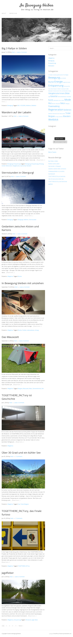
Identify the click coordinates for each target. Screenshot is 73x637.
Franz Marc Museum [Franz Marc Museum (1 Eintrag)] (52, 88)
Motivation (51, 65)
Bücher (20, 276)
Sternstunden (32, 219)
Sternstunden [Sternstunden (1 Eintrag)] (62, 113)
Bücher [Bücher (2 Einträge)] (51, 82)
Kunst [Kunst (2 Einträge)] (50, 100)
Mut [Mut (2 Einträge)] (50, 103)
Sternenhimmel (37, 388)
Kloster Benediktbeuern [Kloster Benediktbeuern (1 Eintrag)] (62, 96)
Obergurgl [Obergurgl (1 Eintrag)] (67, 103)
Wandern (28, 166)
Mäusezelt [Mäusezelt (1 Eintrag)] (58, 103)
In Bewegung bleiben (36, 5)
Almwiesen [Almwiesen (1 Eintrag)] (50, 74)
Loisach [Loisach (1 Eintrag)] (62, 100)
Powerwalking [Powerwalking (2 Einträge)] (54, 106)
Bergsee (20, 388)
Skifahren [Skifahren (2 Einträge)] (67, 110)
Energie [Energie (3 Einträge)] (58, 81)
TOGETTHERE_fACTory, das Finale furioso (57, 181)
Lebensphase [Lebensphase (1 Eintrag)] (55, 100)
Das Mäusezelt (10, 337)
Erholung (41, 164)
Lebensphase (30, 330)
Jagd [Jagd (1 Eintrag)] (49, 96)
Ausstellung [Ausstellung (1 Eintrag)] (55, 74)
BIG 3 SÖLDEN (21, 105)
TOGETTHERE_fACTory (24, 566)
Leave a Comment (22, 52)
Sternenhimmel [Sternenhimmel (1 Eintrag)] (56, 113)
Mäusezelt (25, 388)
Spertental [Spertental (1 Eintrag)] (50, 113)
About (4, 13)
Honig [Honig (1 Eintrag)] (69, 90)
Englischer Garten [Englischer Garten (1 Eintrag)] (66, 82)
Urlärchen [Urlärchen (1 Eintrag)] (61, 116)
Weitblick (33, 105)
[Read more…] (41, 160)
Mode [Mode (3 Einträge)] (68, 99)
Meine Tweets (52, 152)
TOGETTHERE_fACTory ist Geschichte (56, 176)
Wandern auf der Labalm (16, 112)
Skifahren (28, 105)
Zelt (42, 388)
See (19, 504)
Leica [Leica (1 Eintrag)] (60, 100)
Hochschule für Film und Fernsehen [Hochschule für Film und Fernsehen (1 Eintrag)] (60, 90)
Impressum (13, 13)
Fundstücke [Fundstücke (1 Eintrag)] (63, 88)
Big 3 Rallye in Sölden (14, 48)
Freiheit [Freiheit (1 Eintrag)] (59, 88)
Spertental (23, 166)
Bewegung (10, 105)
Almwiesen (28, 620)
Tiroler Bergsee (25, 504)
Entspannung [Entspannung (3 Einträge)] (55, 85)
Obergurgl (20, 219)
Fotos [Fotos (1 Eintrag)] (69, 86)
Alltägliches (10, 276)
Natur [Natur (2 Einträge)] (62, 103)
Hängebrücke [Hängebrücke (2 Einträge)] (53, 93)
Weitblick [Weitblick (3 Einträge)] (53, 119)
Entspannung (16, 164)
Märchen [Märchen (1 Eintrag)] (54, 103)
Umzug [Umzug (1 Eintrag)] (56, 116)
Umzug (37, 330)
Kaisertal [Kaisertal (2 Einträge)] (53, 96)
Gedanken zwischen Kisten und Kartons (57, 168)
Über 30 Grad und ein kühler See (21, 452)
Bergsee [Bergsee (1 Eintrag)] (66, 74)
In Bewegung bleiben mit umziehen (23, 283)
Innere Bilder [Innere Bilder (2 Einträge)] (65, 93)
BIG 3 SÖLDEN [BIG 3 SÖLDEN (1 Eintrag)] (63, 78)
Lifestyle (51, 633)
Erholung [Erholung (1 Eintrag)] (65, 86)
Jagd (33, 620)
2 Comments (18, 456)
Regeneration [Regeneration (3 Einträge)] (55, 109)
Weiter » (21, 626)
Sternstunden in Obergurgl (18, 172)
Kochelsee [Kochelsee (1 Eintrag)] (69, 96)
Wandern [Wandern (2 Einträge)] (67, 116)
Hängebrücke (16, 166)
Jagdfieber (8, 573)
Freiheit (24, 330)
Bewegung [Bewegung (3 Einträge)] (54, 77)
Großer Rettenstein (7, 166)
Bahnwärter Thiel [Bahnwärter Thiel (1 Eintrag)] (61, 74)
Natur (30, 388)
